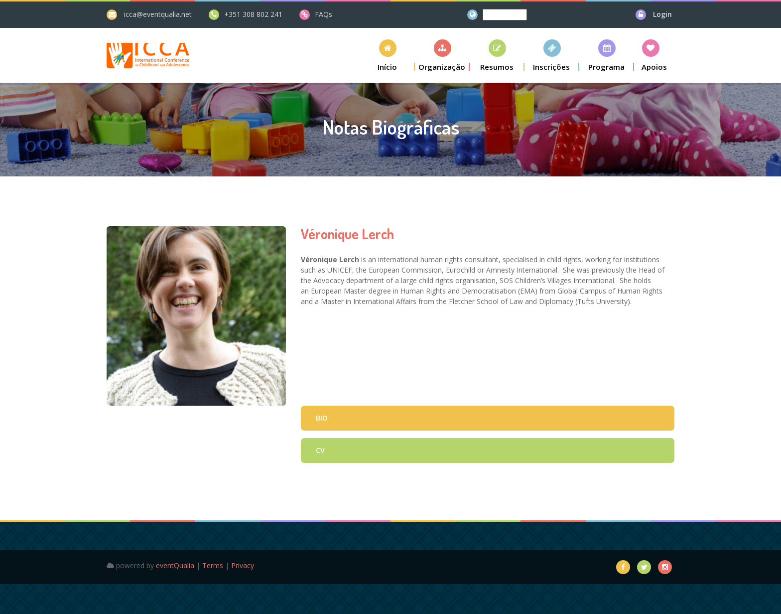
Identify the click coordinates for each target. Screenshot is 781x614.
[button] (387, 55)
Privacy (242, 565)
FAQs (323, 14)
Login (662, 14)
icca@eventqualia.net (158, 14)
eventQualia (175, 565)
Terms (212, 565)
